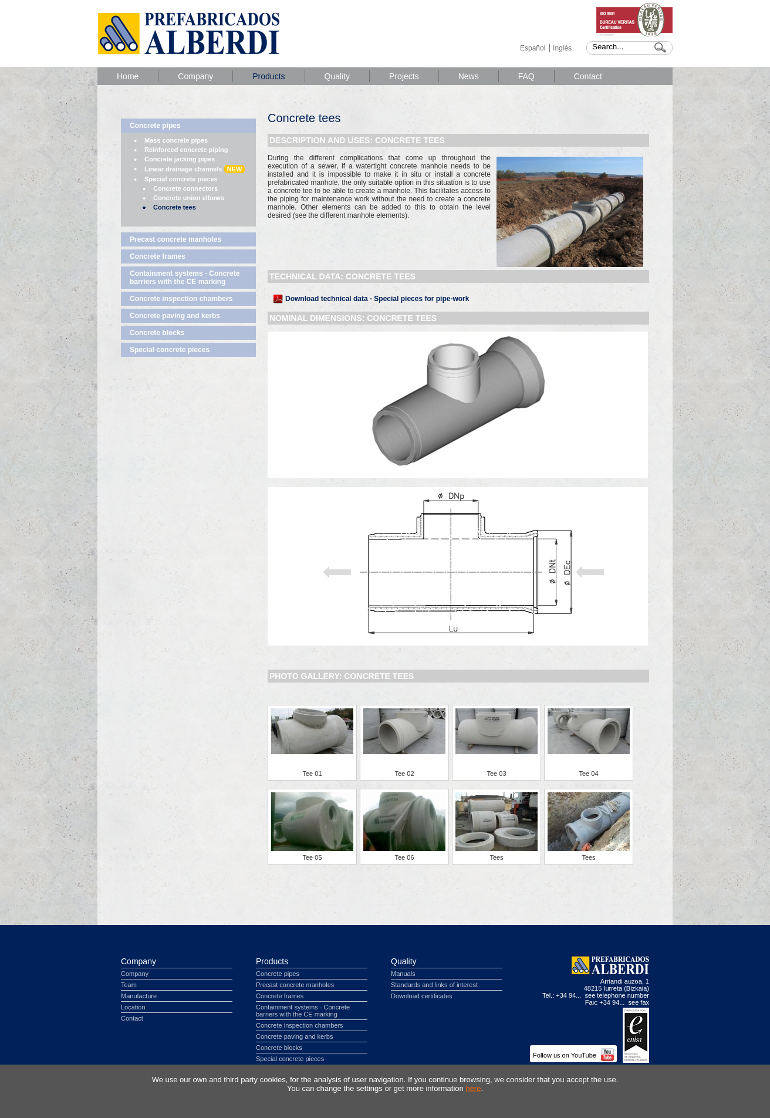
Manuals (403, 973)
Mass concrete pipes (176, 140)
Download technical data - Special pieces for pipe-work (377, 299)
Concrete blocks (157, 333)
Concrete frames (157, 256)
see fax (639, 1002)
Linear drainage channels (194, 169)
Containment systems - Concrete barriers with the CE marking (184, 277)
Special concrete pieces (181, 179)
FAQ (526, 76)
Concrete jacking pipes (179, 159)
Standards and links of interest (434, 984)
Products (268, 76)
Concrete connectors (185, 188)
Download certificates (421, 995)
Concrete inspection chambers (181, 299)
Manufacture (139, 995)
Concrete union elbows (188, 197)
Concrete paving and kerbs (175, 316)
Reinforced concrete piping (186, 149)
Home (128, 76)
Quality (337, 76)
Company (195, 76)
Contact (588, 76)
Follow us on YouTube (573, 1055)
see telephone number (617, 995)
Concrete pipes (155, 125)
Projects (404, 76)
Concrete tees (174, 207)
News (468, 76)
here (473, 1088)
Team (129, 984)
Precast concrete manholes (175, 239)
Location (133, 1007)
